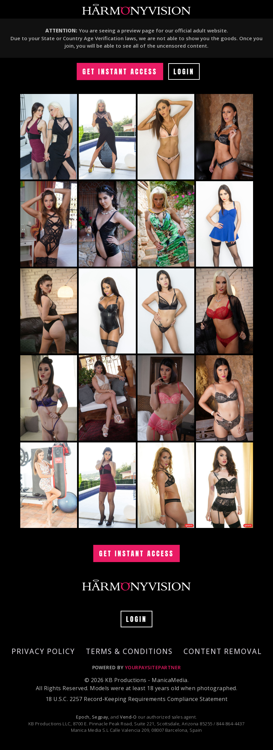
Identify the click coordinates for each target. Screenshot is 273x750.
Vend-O (128, 717)
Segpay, (100, 717)
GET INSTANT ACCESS (119, 71)
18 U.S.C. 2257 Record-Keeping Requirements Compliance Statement (136, 699)
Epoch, (83, 717)
